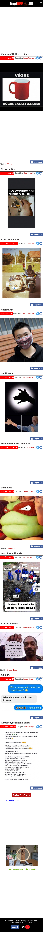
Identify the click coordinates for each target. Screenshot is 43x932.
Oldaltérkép (8, 921)
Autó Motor (30, 243)
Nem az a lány (8, 169)
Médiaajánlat (20, 921)
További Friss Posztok (21, 795)
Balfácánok (30, 447)
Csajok (25, 491)
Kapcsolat (31, 922)
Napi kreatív (7, 373)
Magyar (30, 557)
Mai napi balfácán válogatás (15, 443)
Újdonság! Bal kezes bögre (15, 54)
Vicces (37, 58)
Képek (25, 58)
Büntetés (5, 675)
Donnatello (6, 487)
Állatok (25, 173)
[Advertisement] (21, 30)
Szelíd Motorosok (10, 239)
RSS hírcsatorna (33, 921)
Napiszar (31, 58)
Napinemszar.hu (12, 800)
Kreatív (29, 314)
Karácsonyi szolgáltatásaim (15, 722)
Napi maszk (7, 309)
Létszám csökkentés (11, 553)
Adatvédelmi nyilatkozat (17, 922)
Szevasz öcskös (9, 623)
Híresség (26, 627)
